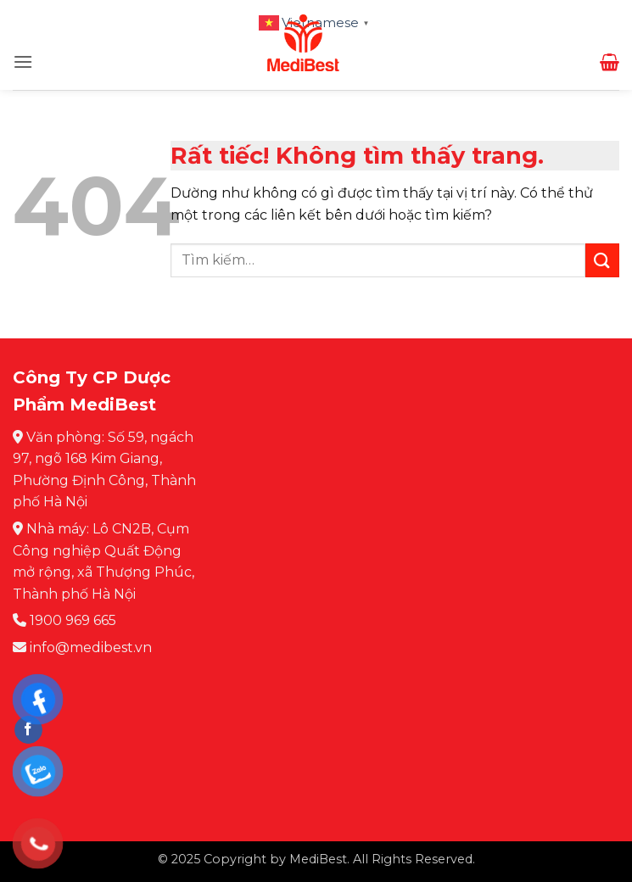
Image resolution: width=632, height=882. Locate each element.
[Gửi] (602, 259)
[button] (23, 61)
